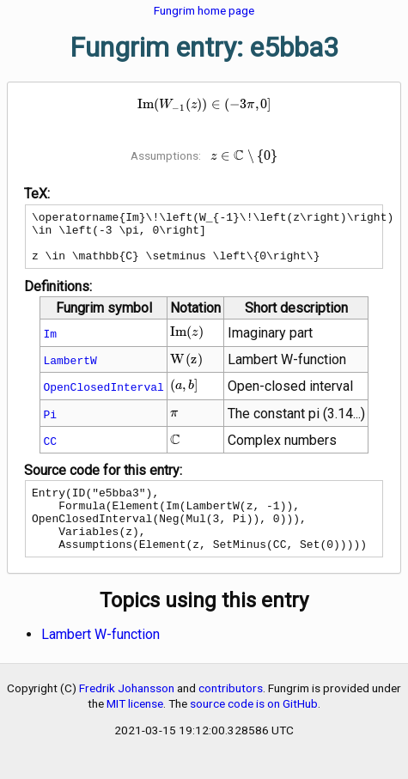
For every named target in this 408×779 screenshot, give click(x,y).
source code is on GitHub (254, 726)
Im (50, 343)
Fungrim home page (204, 10)
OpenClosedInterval (103, 397)
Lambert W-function (100, 657)
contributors (230, 711)
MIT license (135, 726)
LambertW (69, 370)
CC (50, 451)
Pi (50, 424)
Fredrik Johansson (126, 711)
